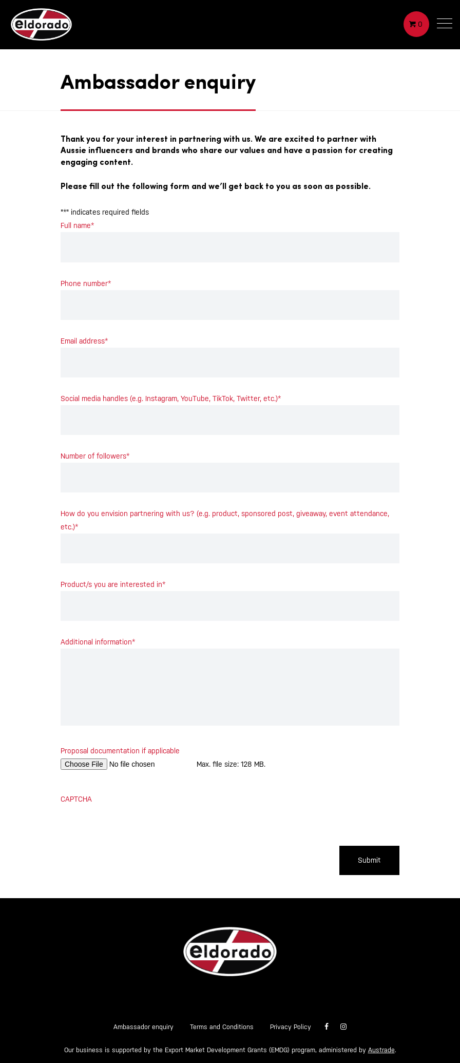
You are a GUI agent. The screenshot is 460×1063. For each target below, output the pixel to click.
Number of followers (95, 456)
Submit (369, 860)
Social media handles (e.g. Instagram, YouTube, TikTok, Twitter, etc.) (171, 398)
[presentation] (139, 826)
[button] (444, 25)
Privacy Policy (290, 1027)
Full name (77, 225)
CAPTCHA (76, 799)
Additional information (98, 642)
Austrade (381, 1050)
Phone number (86, 283)
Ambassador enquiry (143, 1027)
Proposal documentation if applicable (120, 751)
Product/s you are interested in (113, 584)
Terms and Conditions (222, 1027)
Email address (84, 341)
